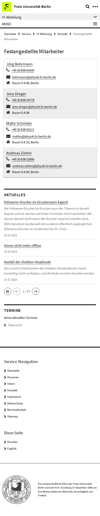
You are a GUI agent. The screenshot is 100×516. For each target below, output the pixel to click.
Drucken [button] (12, 442)
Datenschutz (15, 403)
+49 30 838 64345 (22, 70)
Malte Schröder (19, 123)
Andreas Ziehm (19, 152)
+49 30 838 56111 (22, 129)
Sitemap (12, 416)
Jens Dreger (16, 93)
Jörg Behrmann (19, 63)
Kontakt (62, 34)
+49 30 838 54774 (22, 100)
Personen (13, 377)
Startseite (10, 34)
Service (26, 34)
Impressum (14, 397)
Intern (11, 383)
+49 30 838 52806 (22, 159)
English (12, 448)
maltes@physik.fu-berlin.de (31, 136)
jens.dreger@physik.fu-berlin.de (34, 106)
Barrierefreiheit (16, 410)
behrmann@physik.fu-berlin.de (34, 77)
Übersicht (13, 325)
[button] (7, 291)
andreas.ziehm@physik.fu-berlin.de (37, 166)
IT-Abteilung (44, 34)
